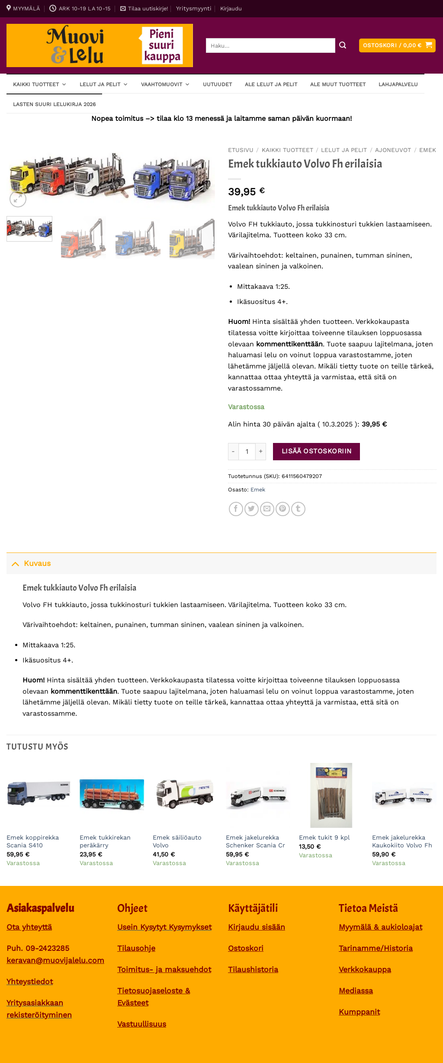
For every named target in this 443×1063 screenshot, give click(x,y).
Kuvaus (28, 563)
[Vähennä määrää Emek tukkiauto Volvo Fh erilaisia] (233, 451)
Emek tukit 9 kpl (324, 837)
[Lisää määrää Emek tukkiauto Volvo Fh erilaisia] (261, 451)
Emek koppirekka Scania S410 (32, 841)
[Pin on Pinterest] (283, 509)
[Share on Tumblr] (298, 509)
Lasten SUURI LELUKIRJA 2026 (54, 104)
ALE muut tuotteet (338, 84)
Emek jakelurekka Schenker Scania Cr (255, 841)
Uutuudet (217, 84)
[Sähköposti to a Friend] (267, 509)
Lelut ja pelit (104, 84)
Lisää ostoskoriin (317, 451)
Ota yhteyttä (29, 927)
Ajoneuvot (393, 149)
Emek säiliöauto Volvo (177, 841)
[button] (144, 8)
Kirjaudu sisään (256, 927)
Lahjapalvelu (398, 84)
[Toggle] (14, 563)
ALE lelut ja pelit (271, 84)
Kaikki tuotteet (40, 84)
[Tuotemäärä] (247, 451)
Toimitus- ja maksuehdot (164, 969)
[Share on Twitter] (251, 509)
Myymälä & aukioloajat (380, 927)
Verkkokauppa (365, 969)
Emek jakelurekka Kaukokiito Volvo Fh (402, 841)
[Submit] (342, 46)
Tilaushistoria (253, 969)
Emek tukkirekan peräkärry (105, 841)
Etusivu (241, 149)
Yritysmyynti (194, 8)
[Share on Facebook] (236, 509)
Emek (427, 149)
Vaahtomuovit (165, 84)
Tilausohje (136, 948)
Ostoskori (245, 948)
